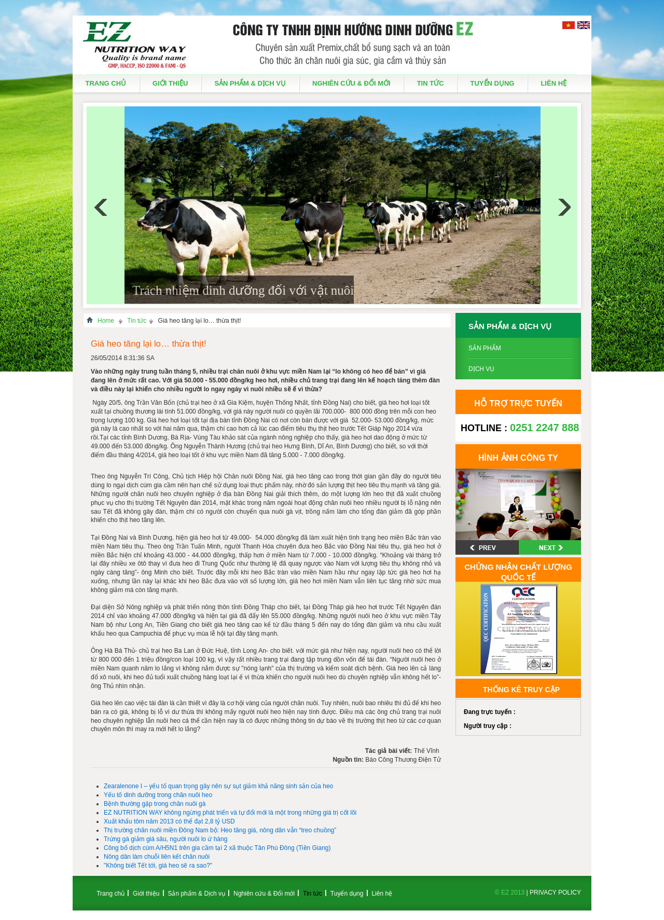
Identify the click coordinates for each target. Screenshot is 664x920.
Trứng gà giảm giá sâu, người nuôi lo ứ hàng (165, 839)
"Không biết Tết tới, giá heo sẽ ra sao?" (158, 865)
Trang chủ (106, 83)
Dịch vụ (481, 369)
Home (106, 320)
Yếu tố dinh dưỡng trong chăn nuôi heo (158, 795)
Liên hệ (553, 83)
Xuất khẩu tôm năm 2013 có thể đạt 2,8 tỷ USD (169, 821)
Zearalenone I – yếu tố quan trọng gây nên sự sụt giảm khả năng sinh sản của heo (218, 786)
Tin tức (430, 83)
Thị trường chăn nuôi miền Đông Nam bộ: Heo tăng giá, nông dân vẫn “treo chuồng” (220, 830)
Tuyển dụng (493, 83)
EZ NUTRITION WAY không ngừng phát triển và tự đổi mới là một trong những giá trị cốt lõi (230, 812)
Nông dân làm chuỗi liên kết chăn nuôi (157, 856)
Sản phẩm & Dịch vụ (250, 83)
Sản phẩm (484, 348)
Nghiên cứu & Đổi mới (351, 83)
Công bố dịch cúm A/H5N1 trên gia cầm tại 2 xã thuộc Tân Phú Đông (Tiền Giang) (217, 848)
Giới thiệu (170, 83)
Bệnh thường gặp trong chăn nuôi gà (154, 803)
